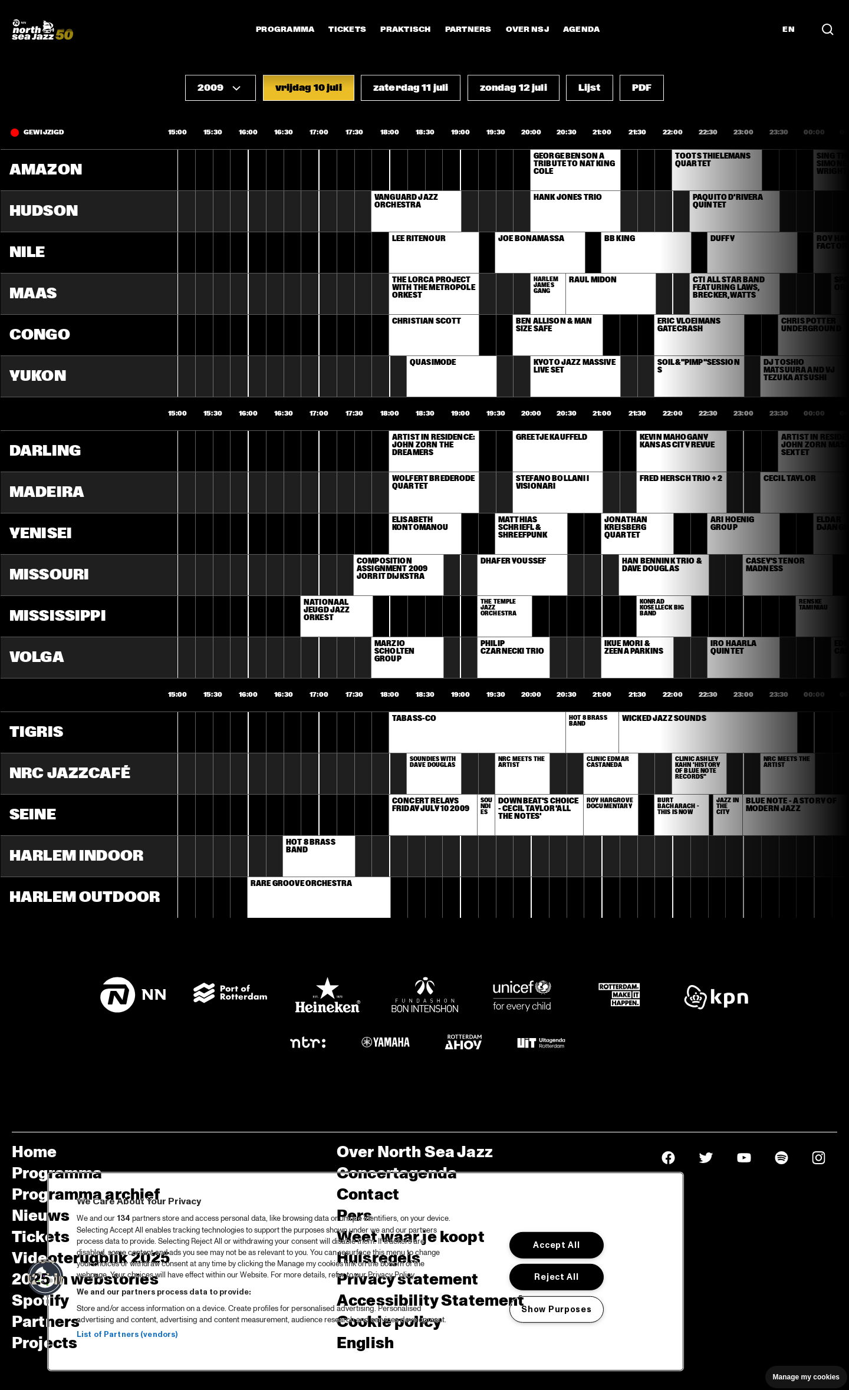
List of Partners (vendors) (127, 1334)
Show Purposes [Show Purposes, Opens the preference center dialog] (556, 1309)
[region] (365, 1271)
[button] (221, 88)
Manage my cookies (806, 1377)
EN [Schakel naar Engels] (788, 29)
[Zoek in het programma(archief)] (827, 29)
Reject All (556, 1277)
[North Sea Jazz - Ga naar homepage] (42, 29)
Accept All (556, 1245)
